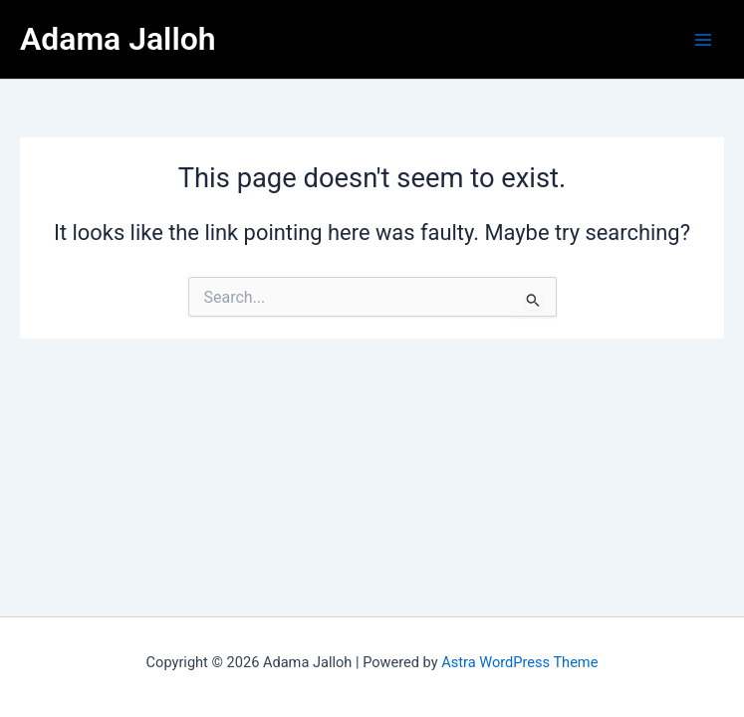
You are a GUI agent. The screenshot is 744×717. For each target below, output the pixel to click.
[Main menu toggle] (703, 40)
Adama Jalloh (118, 39)
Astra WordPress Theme (519, 662)
